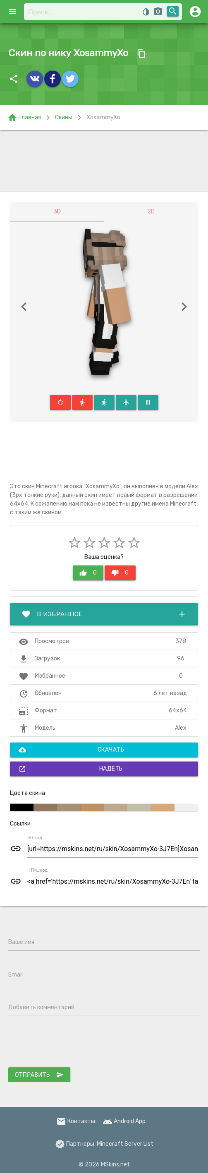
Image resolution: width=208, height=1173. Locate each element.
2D (151, 211)
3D (57, 211)
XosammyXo (103, 117)
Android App (124, 1121)
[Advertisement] (104, 161)
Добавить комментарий (41, 1007)
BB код (34, 838)
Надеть (71, 769)
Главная (24, 118)
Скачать (71, 750)
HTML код (37, 870)
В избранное (104, 614)
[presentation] (71, 1043)
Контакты (75, 1121)
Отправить (39, 1074)
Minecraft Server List (125, 1143)
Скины (63, 117)
